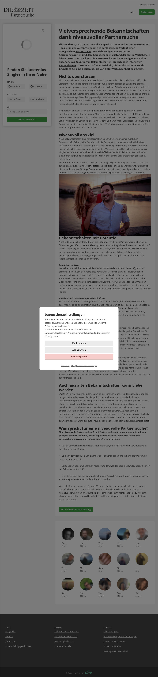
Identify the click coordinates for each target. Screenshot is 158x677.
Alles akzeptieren (79, 356)
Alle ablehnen (79, 349)
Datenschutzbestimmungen (86, 366)
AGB (73, 366)
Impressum (65, 366)
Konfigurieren (52, 336)
